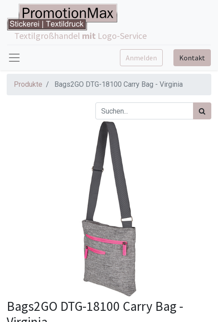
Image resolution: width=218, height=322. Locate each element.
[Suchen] (202, 110)
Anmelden (141, 57)
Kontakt (192, 57)
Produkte (28, 84)
